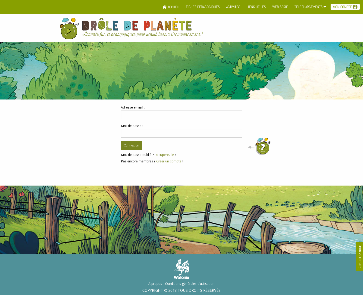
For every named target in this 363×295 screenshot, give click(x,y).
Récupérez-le (164, 154)
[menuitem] (171, 7)
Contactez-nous (359, 256)
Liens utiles (256, 6)
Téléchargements (308, 6)
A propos (155, 283)
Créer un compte (169, 161)
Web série (280, 6)
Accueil (171, 7)
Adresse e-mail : (133, 107)
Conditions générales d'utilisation (189, 283)
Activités (233, 6)
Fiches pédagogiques (203, 6)
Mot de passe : (132, 126)
